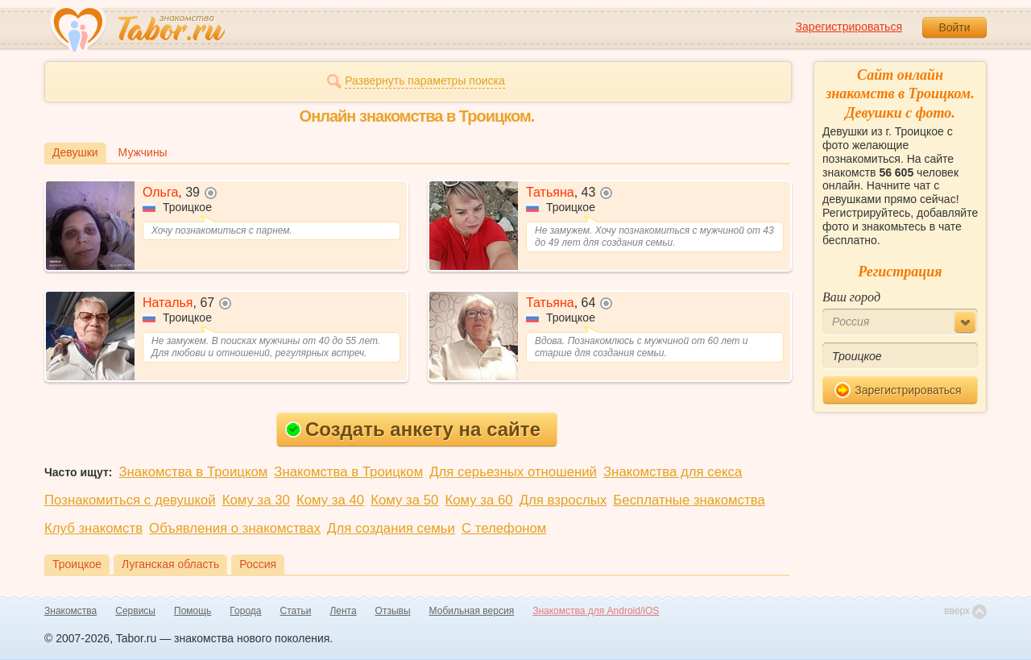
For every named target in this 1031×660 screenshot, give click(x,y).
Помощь (192, 610)
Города (245, 610)
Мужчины (143, 152)
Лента (342, 610)
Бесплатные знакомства (688, 500)
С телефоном (504, 528)
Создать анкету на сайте (412, 429)
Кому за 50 (404, 500)
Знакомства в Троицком (192, 471)
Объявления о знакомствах (235, 528)
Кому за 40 (330, 500)
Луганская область (170, 564)
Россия (257, 564)
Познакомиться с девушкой (130, 500)
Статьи (296, 610)
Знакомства (70, 610)
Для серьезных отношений (513, 471)
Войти (954, 27)
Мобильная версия (472, 610)
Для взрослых (563, 500)
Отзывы (393, 610)
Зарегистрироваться (849, 26)
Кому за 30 (256, 500)
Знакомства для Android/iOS (595, 610)
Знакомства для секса (672, 471)
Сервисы (135, 610)
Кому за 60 (478, 500)
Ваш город (851, 297)
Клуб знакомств (93, 528)
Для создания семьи (391, 528)
